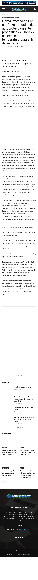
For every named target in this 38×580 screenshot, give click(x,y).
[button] (3, 9)
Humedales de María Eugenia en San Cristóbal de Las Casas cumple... (24, 442)
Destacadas (10, 14)
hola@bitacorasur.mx (23, 552)
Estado (17, 17)
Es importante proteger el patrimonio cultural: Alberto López (10, 496)
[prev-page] (3, 504)
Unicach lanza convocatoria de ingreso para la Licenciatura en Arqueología (23, 422)
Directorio (19, 574)
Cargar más (19, 450)
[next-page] (6, 504)
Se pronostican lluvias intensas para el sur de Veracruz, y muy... (9, 475)
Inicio (3, 14)
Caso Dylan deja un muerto (22, 410)
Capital (22, 470)
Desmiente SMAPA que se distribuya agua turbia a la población (27, 475)
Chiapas (12, 17)
